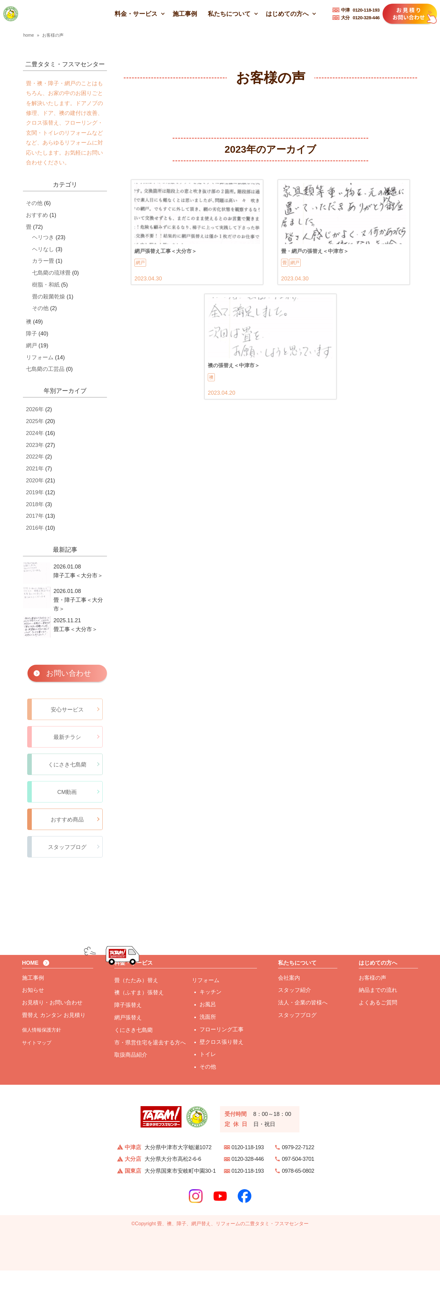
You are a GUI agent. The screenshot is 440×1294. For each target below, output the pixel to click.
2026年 (35, 409)
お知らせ (33, 1014)
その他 (34, 203)
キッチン (211, 1016)
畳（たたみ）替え (136, 1004)
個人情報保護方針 (41, 1053)
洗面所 (208, 1041)
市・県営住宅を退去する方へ (150, 1066)
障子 (31, 334)
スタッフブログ (297, 1039)
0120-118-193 (360, 10)
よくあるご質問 (378, 1026)
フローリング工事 (222, 1053)
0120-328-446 (360, 17)
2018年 (35, 504)
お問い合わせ (68, 673)
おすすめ (37, 215)
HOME (30, 987)
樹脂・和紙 (46, 285)
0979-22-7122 (298, 1171)
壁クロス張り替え (222, 1065)
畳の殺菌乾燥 (48, 297)
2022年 (35, 457)
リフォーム (39, 357)
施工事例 (185, 13)
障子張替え (128, 1029)
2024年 (35, 433)
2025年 (35, 421)
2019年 (35, 492)
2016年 (35, 528)
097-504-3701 (298, 1183)
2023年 (35, 445)
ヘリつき (43, 237)
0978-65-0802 (298, 1195)
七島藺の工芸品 (45, 369)
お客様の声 (372, 1001)
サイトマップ (36, 1066)
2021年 (35, 469)
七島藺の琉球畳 (51, 273)
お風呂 (208, 1028)
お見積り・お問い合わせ (52, 1026)
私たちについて (229, 13)
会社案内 (289, 1001)
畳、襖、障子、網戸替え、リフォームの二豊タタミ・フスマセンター (233, 1247)
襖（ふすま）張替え (139, 1016)
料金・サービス (136, 13)
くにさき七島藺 (133, 1054)
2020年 (35, 480)
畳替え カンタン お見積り (54, 1039)
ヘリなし (43, 249)
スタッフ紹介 (294, 1014)
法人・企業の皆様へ (303, 1026)
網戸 (31, 345)
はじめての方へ (287, 13)
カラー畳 (43, 261)
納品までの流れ (378, 1014)
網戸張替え (128, 1041)
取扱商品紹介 (130, 1079)
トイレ (208, 1078)
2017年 (35, 516)
